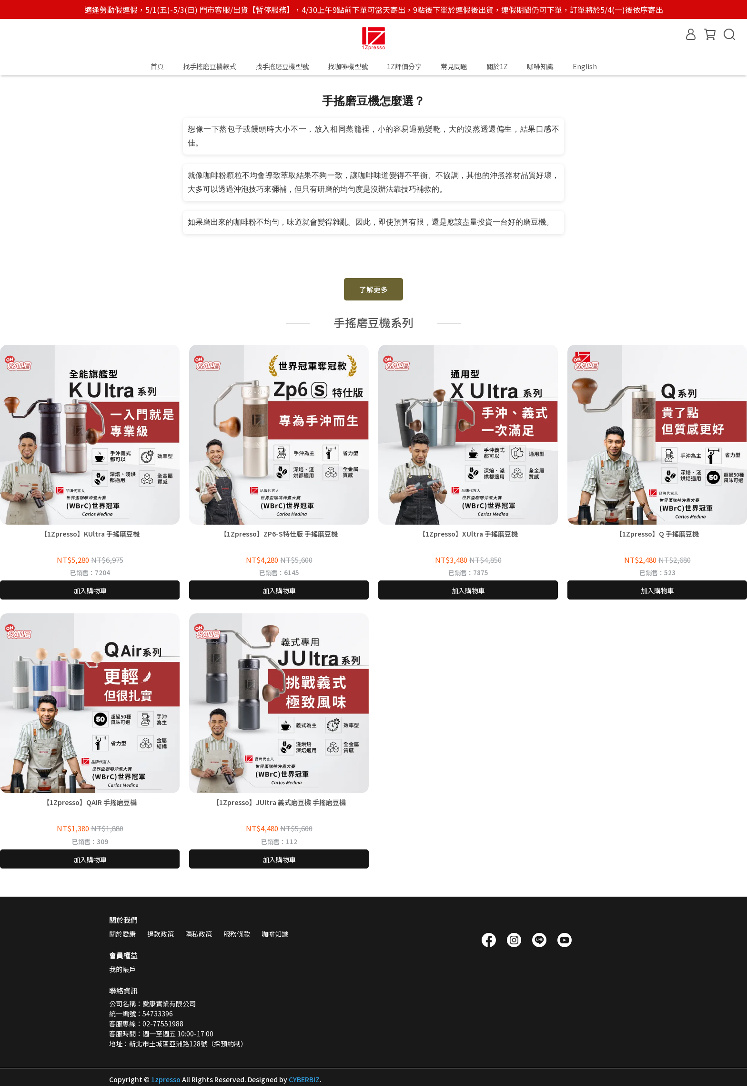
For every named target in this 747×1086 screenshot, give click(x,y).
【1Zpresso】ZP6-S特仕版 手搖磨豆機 (279, 533)
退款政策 (160, 934)
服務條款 (236, 934)
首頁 (157, 66)
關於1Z (497, 66)
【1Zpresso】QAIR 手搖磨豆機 (90, 802)
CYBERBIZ (304, 1079)
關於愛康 (122, 934)
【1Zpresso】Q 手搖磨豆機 (657, 533)
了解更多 (373, 289)
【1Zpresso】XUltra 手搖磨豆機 (468, 533)
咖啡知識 (540, 66)
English (585, 66)
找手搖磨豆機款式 (209, 66)
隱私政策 (198, 934)
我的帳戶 (122, 969)
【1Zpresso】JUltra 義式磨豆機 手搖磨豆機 (279, 802)
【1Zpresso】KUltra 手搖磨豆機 (90, 533)
